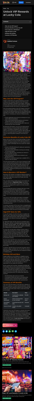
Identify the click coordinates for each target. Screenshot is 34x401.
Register (21, 2)
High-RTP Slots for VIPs (10, 31)
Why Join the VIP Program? (11, 26)
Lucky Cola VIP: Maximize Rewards (13, 360)
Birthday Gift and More (10, 33)
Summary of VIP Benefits (11, 35)
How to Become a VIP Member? (12, 29)
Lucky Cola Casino (19, 318)
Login (14, 2)
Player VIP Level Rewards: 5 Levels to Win (15, 393)
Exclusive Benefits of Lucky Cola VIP (13, 27)
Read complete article (7, 398)
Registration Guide (17, 182)
